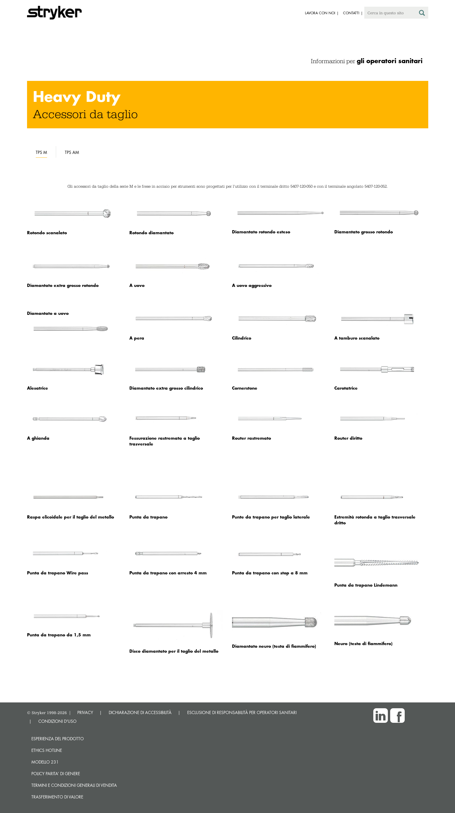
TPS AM (72, 152)
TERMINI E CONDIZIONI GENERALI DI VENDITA (74, 785)
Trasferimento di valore (57, 797)
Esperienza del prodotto (57, 738)
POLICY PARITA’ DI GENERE (55, 773)
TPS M (41, 152)
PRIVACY (85, 712)
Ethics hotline (46, 750)
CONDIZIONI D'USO (57, 721)
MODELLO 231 (45, 762)
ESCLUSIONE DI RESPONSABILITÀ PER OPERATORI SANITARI (242, 712)
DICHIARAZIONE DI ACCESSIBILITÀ (140, 712)
